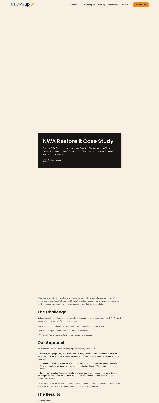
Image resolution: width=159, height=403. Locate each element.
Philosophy (89, 5)
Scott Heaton (56, 160)
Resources (113, 5)
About (125, 5)
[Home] (22, 5)
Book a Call (141, 5)
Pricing (101, 5)
